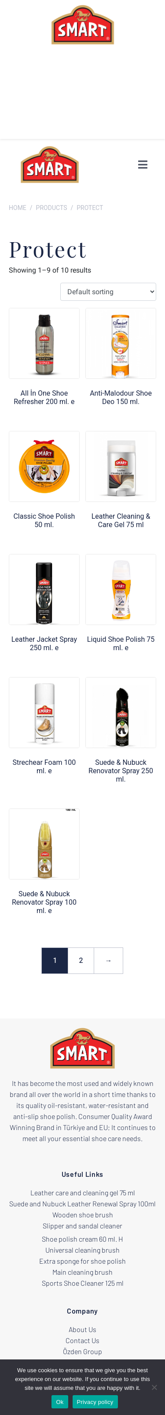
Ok (59, 1402)
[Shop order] (108, 292)
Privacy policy (95, 1402)
